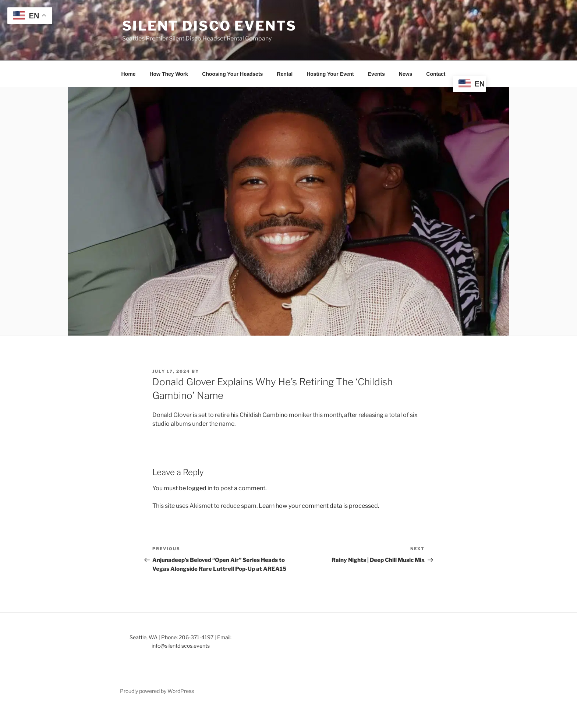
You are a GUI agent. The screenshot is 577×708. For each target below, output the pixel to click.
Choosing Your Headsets (232, 74)
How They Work (168, 74)
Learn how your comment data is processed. (319, 505)
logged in (199, 488)
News (406, 74)
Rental (285, 74)
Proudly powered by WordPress (157, 691)
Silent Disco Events (209, 26)
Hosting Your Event (330, 74)
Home (128, 74)
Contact (435, 74)
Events (376, 74)
